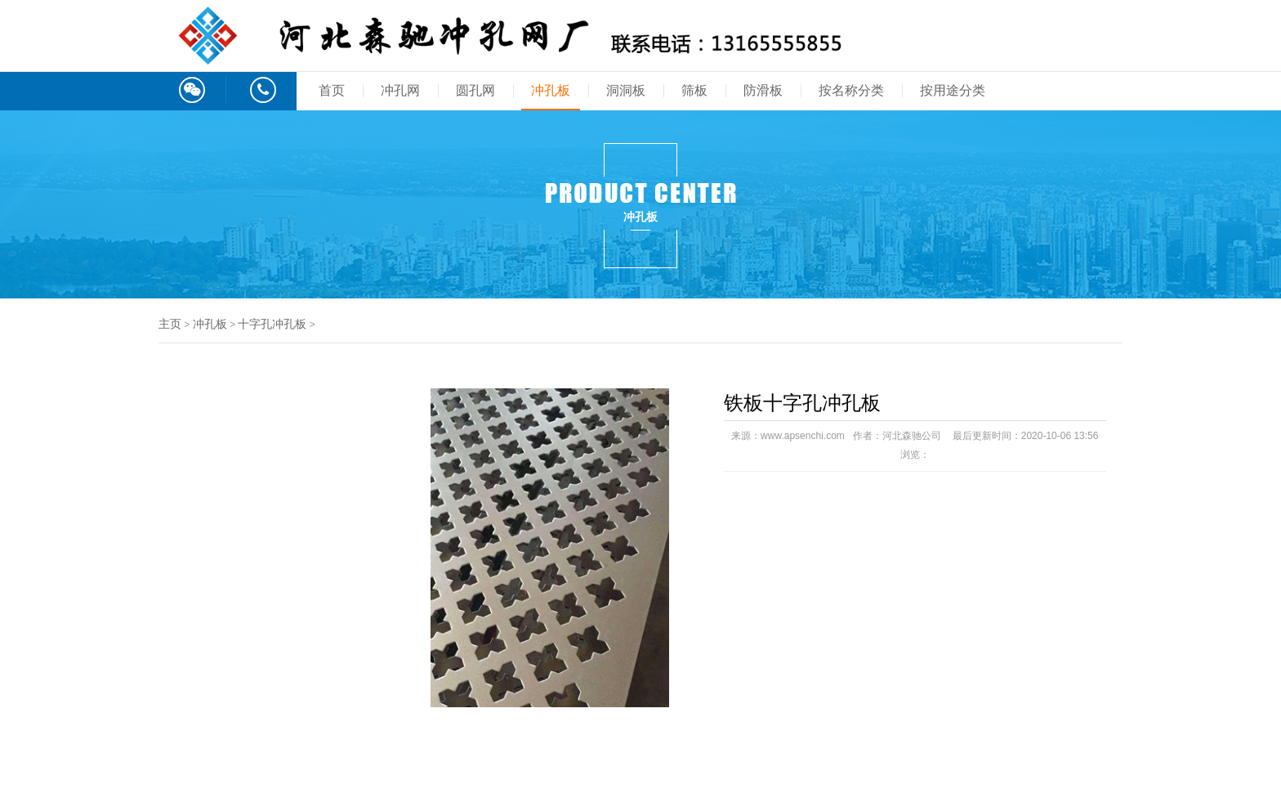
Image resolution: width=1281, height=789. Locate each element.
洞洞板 (625, 90)
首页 (332, 90)
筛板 (694, 90)
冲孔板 (550, 90)
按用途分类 (952, 90)
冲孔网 (400, 90)
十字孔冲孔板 (272, 323)
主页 (169, 323)
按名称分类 (851, 90)
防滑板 (763, 90)
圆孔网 (475, 90)
